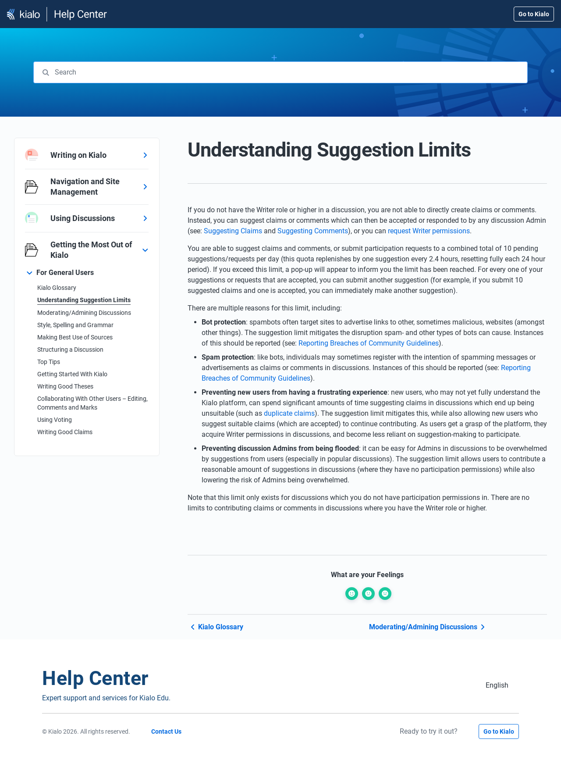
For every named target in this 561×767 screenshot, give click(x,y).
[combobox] (280, 72)
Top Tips (48, 361)
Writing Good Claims (64, 431)
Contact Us (166, 731)
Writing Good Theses (65, 386)
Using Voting (54, 419)
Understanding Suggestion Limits (84, 299)
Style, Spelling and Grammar (75, 324)
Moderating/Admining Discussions (84, 312)
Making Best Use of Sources (75, 337)
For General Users (65, 272)
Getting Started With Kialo (72, 374)
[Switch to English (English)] (497, 685)
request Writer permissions (429, 231)
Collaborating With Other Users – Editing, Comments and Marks (92, 403)
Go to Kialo (533, 14)
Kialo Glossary (56, 287)
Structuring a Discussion (70, 349)
